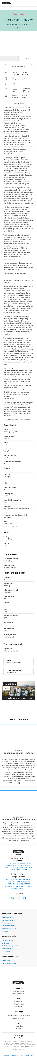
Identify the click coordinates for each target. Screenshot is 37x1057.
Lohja (14, 867)
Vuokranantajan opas (8, 926)
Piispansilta (25, 885)
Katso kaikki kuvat (18, 67)
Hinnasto (5, 931)
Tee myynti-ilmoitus (8, 917)
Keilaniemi (11, 881)
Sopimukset (5, 943)
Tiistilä (20, 879)
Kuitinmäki (19, 883)
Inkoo (18, 869)
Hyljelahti (16, 888)
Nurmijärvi (20, 867)
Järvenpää (20, 865)
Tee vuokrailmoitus (7, 920)
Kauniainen (15, 864)
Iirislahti (22, 888)
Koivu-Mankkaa (19, 886)
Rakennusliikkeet (7, 948)
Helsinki (22, 864)
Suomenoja (26, 881)
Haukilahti (18, 881)
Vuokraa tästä (8, 523)
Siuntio (13, 869)
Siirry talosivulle (9, 637)
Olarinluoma (11, 883)
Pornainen (24, 869)
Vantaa (28, 864)
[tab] (9, 58)
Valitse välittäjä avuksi (9, 928)
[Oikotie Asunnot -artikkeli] (18, 755)
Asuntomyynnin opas (8, 923)
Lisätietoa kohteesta (10, 527)
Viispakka (27, 883)
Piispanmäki (10, 886)
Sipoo (30, 867)
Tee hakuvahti (6, 960)
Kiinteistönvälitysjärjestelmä (10, 946)
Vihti (25, 867)
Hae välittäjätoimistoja (9, 963)
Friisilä (19, 885)
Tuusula (8, 867)
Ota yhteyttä (6, 951)
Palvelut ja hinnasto (8, 940)
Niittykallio (28, 886)
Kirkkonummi (12, 865)
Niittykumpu (27, 879)
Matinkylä (10, 879)
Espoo (9, 864)
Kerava (27, 865)
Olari (15, 879)
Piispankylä (12, 885)
